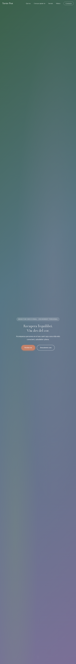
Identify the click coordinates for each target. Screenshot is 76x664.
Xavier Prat (7, 3)
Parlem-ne (28, 347)
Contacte (69, 3)
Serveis (50, 3)
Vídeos (58, 3)
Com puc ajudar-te (39, 3)
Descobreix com (45, 347)
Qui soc (28, 3)
